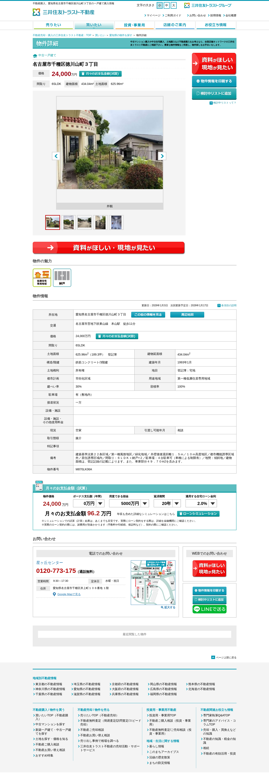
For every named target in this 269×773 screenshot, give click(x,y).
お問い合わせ (197, 15)
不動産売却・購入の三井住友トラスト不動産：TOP (62, 35)
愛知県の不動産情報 (87, 689)
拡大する (169, 607)
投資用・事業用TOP (162, 715)
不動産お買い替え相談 (50, 750)
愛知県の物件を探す (120, 35)
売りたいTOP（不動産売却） (99, 715)
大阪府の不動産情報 (125, 689)
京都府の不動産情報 (125, 684)
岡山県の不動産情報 (163, 684)
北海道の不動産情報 (201, 689)
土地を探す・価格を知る (51, 739)
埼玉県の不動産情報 (87, 684)
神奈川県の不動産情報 (50, 689)
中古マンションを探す (50, 724)
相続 (206, 748)
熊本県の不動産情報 (201, 684)
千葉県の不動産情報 (48, 694)
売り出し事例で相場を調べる (99, 740)
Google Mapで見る (69, 594)
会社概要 (231, 15)
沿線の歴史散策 (159, 757)
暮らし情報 (156, 746)
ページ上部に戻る (224, 657)
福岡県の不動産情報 (163, 694)
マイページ (154, 15)
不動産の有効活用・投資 (219, 753)
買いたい (100, 35)
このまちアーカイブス (164, 751)
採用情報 (215, 15)
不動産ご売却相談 (92, 729)
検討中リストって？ (224, 102)
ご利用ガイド (173, 15)
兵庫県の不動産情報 (125, 694)
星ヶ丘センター (49, 563)
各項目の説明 (229, 305)
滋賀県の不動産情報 (87, 694)
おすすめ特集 (44, 755)
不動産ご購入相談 (47, 744)
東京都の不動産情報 (48, 684)
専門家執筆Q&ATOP (216, 715)
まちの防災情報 (159, 763)
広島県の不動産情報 (163, 689)
